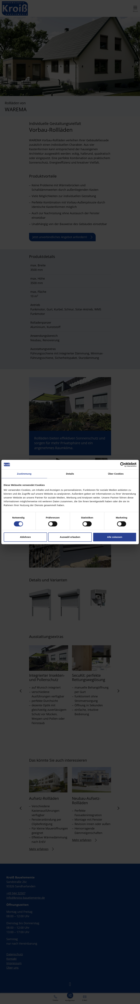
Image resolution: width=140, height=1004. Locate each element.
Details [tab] (70, 473)
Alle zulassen (114, 537)
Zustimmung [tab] (24, 473)
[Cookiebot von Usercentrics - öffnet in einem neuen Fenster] (122, 464)
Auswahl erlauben (70, 537)
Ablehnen (25, 537)
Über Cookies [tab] (116, 473)
